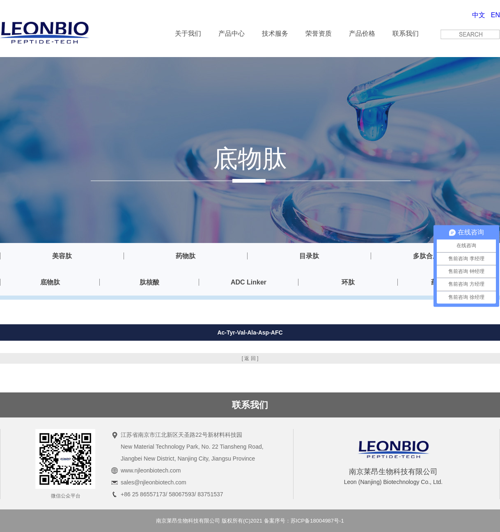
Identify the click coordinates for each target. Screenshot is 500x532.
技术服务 (275, 33)
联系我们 (405, 33)
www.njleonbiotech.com (151, 470)
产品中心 (231, 33)
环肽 (348, 282)
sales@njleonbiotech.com (153, 482)
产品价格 (362, 33)
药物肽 (185, 255)
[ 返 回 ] (250, 358)
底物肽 (50, 282)
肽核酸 (149, 282)
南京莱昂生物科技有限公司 (188, 521)
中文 (478, 14)
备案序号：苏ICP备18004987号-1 (304, 521)
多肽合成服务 (432, 255)
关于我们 (188, 33)
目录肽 (309, 255)
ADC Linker (248, 282)
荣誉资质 (318, 33)
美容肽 (62, 255)
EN (495, 14)
